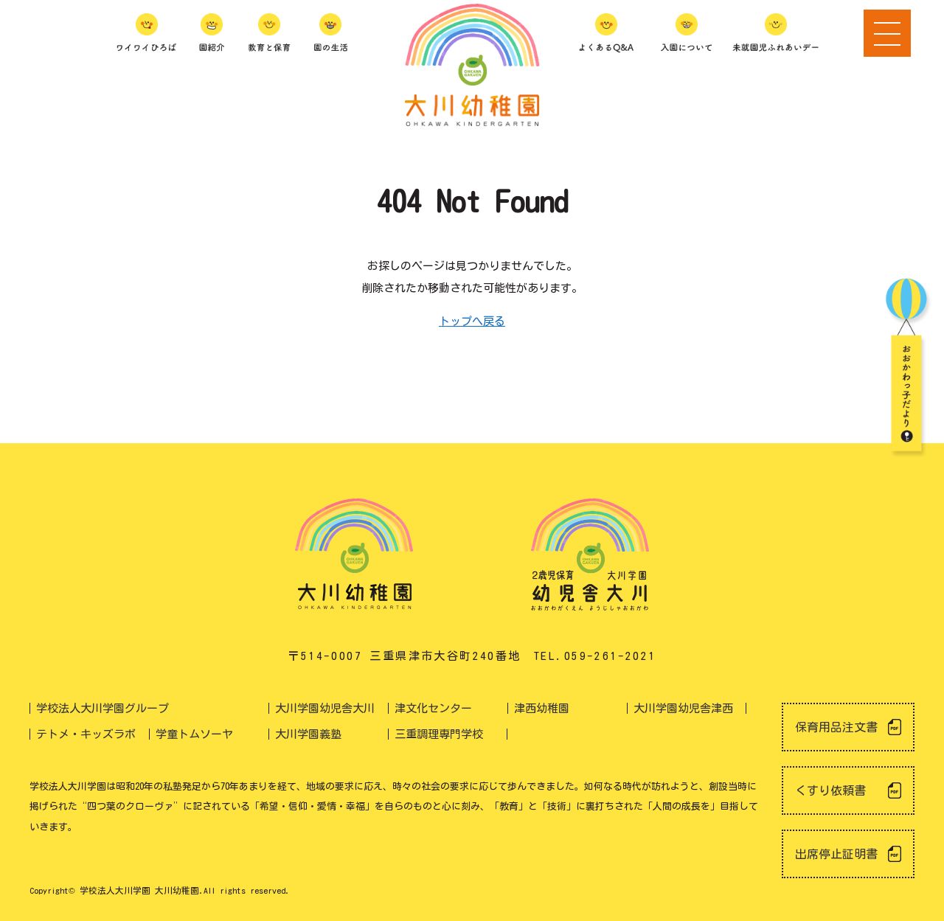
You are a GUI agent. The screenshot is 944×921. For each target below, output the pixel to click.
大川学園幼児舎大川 (325, 708)
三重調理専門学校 (439, 734)
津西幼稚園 (541, 708)
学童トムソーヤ (194, 734)
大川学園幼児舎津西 (683, 708)
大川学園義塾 (308, 734)
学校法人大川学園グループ (102, 708)
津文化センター (433, 708)
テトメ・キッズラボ (86, 734)
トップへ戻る (472, 321)
